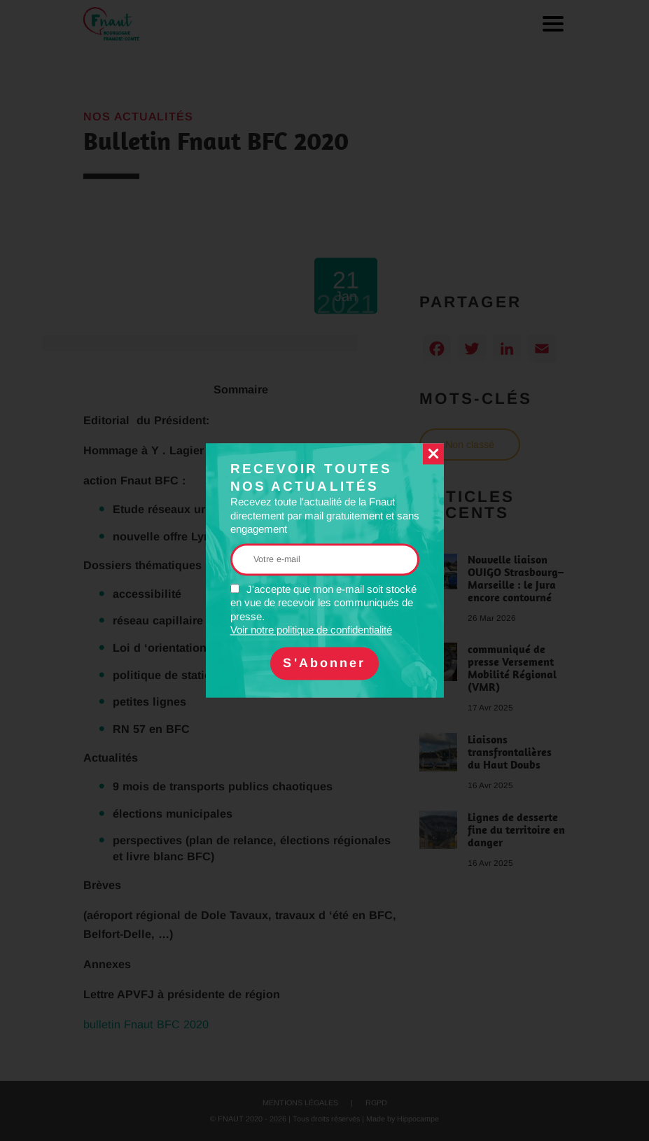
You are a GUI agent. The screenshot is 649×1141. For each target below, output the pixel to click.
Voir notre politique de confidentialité (311, 630)
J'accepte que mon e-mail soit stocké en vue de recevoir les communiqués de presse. (323, 610)
